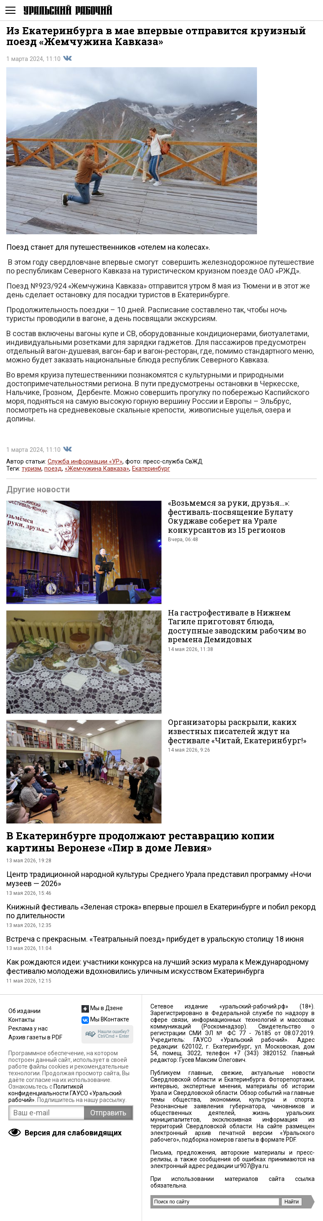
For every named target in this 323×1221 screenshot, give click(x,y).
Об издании (24, 1011)
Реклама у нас (28, 1028)
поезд (53, 468)
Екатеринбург (151, 468)
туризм (31, 468)
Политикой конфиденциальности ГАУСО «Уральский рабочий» (65, 1093)
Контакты (21, 1019)
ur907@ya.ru (251, 1166)
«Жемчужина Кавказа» (97, 468)
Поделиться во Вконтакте (67, 58)
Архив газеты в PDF (35, 1037)
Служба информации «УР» (85, 461)
